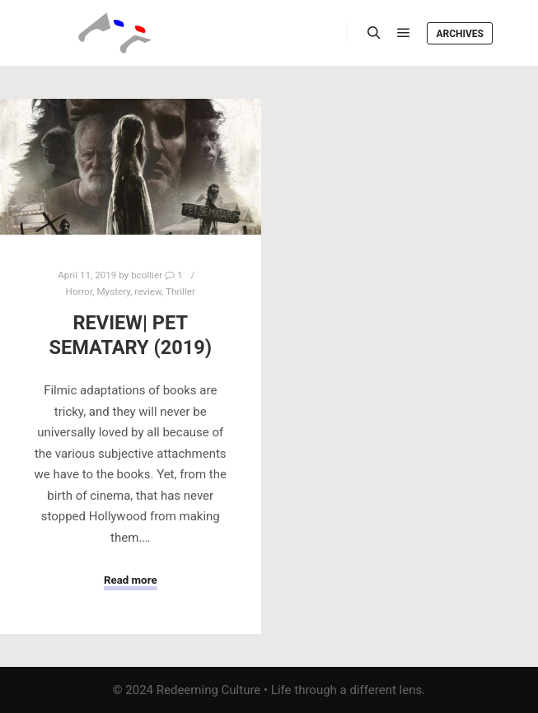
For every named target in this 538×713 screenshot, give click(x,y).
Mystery (113, 291)
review (147, 291)
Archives (460, 34)
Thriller (180, 291)
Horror (79, 291)
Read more (130, 580)
